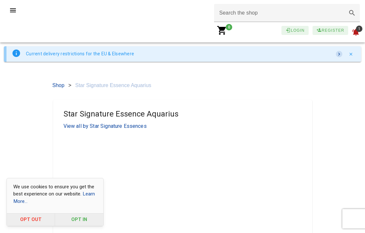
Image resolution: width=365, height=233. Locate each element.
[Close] (351, 54)
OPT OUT (30, 219)
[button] (352, 13)
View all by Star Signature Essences (105, 126)
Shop (58, 85)
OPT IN (79, 219)
